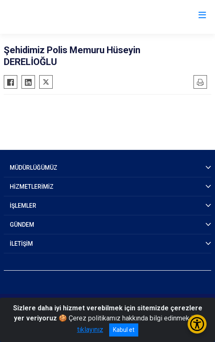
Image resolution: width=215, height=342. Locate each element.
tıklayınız (90, 330)
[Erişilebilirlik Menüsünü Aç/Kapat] (197, 324)
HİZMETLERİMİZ (32, 186)
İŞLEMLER (23, 205)
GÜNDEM (22, 224)
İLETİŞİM (21, 243)
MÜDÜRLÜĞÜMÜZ (33, 167)
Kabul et (123, 329)
